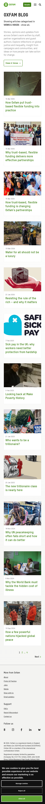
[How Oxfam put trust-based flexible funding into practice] (22, 94)
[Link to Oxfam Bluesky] (39, 730)
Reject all (21, 795)
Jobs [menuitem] (6, 685)
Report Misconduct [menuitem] (11, 713)
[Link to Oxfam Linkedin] (30, 729)
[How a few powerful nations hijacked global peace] (22, 623)
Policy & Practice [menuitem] (10, 681)
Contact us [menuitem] (8, 717)
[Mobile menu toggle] (35, 5)
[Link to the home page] (9, 4)
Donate (27, 5)
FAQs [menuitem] (6, 709)
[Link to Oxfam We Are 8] (5, 730)
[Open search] (40, 5)
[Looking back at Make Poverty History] (22, 383)
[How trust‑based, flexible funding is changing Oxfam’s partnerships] (22, 193)
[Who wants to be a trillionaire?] (22, 429)
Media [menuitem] (6, 689)
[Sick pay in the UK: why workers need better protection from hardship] (22, 335)
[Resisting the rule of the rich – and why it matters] (22, 287)
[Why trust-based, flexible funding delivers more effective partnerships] (22, 143)
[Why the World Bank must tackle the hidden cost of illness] (22, 573)
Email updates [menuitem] (9, 697)
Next (38, 657)
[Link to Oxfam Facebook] (22, 730)
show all (25, 25)
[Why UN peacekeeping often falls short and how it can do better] (22, 523)
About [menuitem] (6, 677)
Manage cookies (22, 788)
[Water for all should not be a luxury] (22, 241)
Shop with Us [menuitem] (9, 693)
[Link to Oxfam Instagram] (13, 730)
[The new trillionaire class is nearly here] (22, 475)
